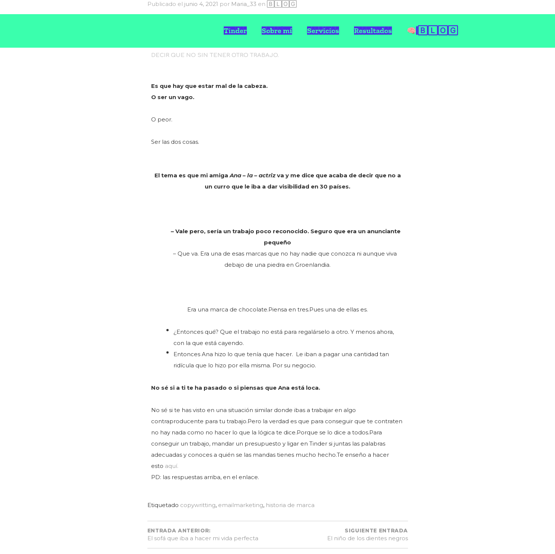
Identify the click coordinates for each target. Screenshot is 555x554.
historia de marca (290, 505)
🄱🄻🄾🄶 (282, 3)
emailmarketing (240, 505)
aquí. (171, 465)
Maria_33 (243, 3)
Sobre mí (277, 30)
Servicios (323, 30)
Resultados (373, 30)
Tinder (235, 30)
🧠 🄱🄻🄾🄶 (432, 30)
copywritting (198, 505)
